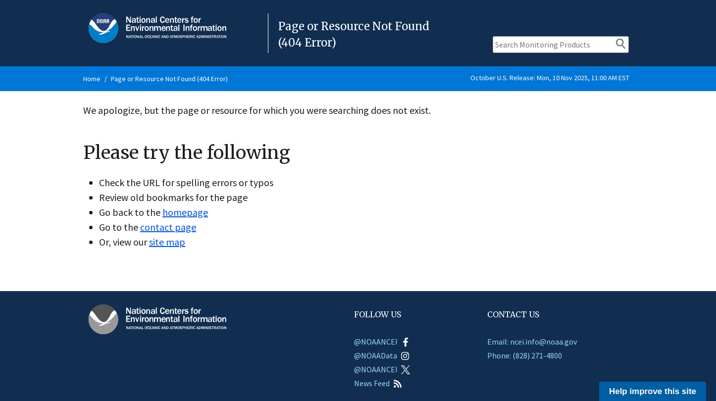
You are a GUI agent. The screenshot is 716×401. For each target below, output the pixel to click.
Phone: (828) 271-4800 (524, 355)
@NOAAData (381, 355)
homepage (185, 212)
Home (92, 78)
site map (167, 242)
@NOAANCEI (382, 342)
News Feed (378, 383)
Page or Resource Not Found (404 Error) (169, 78)
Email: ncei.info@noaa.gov (532, 342)
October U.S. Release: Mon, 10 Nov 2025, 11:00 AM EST (549, 77)
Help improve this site (652, 391)
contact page (168, 227)
